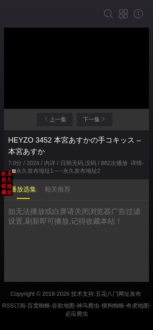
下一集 (94, 119)
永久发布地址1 (34, 170)
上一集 (55, 119)
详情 (136, 163)
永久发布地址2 (81, 170)
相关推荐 (57, 189)
